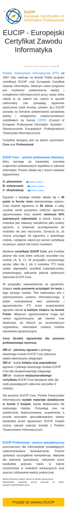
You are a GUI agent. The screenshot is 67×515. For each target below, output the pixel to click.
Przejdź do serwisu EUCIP (33, 502)
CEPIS (42, 120)
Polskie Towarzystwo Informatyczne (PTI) (31, 73)
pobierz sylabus (34, 182)
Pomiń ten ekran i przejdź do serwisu (41, 66)
